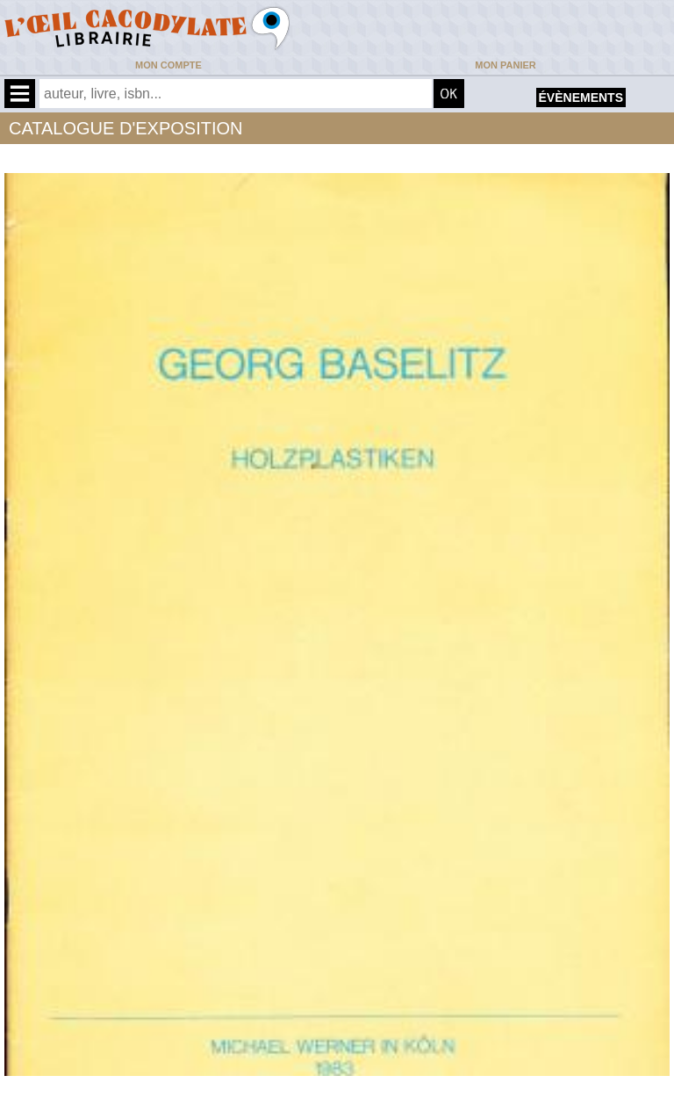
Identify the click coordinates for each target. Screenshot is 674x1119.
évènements (581, 97)
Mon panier (505, 65)
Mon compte (168, 65)
